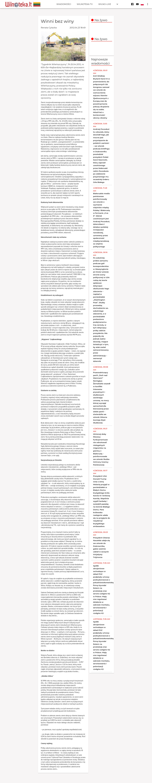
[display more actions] (148, 4)
